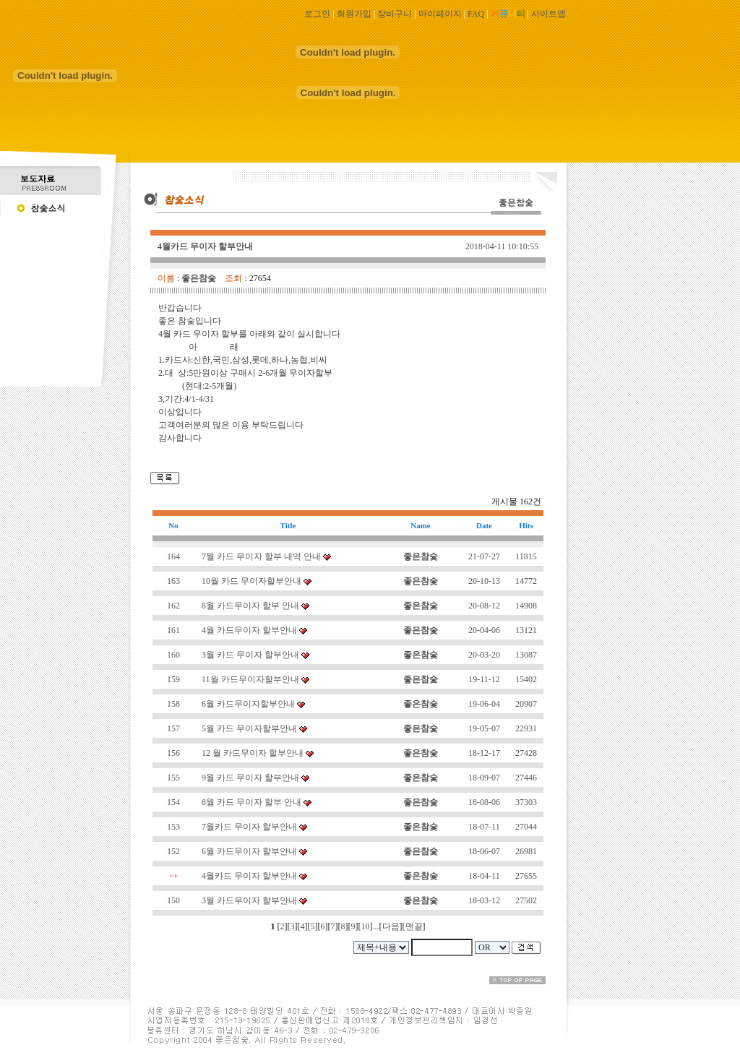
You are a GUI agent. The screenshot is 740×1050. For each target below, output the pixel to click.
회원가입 (354, 14)
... (376, 926)
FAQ (476, 14)
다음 (391, 926)
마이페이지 (440, 14)
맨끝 (414, 926)
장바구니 (394, 14)
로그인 (317, 14)
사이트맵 (548, 14)
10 (365, 926)
